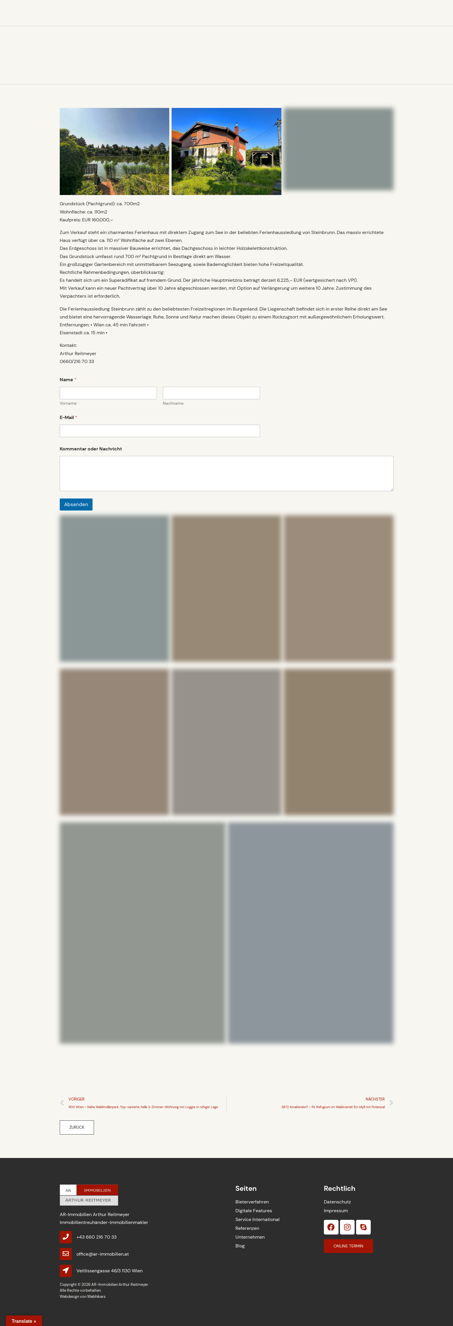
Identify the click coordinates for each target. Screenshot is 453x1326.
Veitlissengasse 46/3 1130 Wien (109, 1271)
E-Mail (68, 417)
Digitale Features (253, 1211)
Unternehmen (250, 1237)
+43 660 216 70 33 (96, 1237)
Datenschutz (337, 1202)
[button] (77, 1127)
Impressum (336, 1211)
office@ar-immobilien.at (102, 1254)
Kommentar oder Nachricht (91, 449)
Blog (240, 1246)
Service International (257, 1219)
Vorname (68, 403)
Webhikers (96, 1296)
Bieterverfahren (252, 1202)
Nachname (173, 403)
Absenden (76, 504)
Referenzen (247, 1228)
